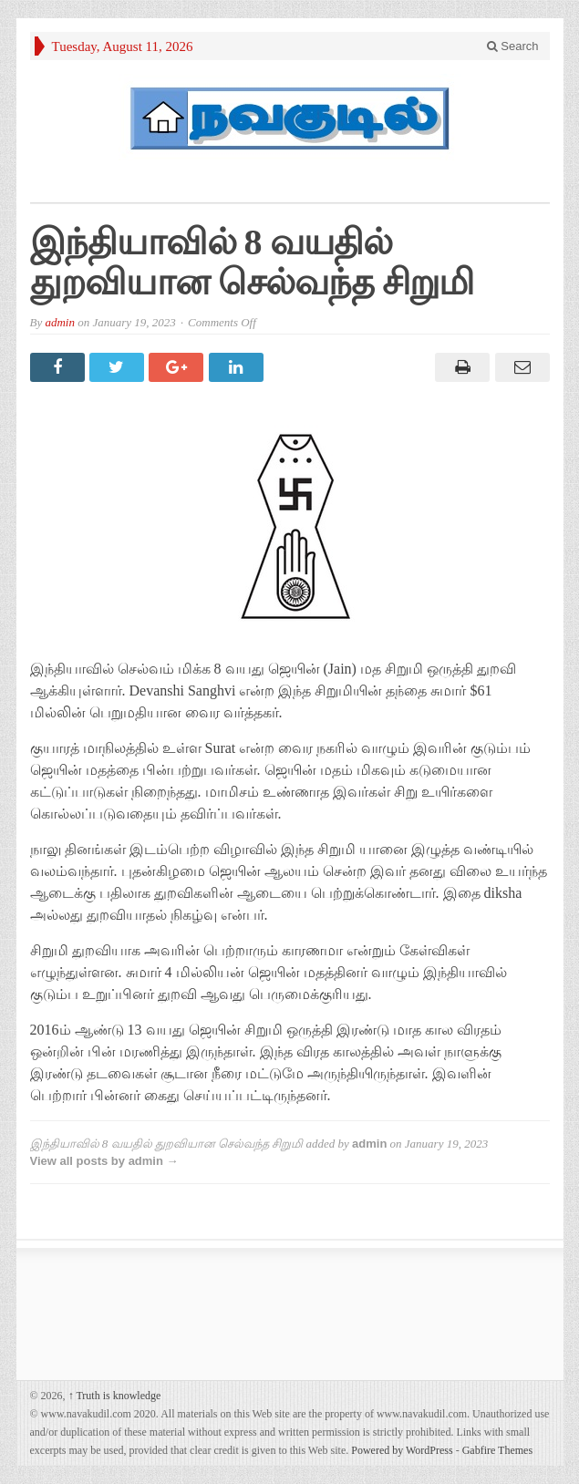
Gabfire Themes (497, 1450)
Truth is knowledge (114, 1395)
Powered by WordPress (401, 1450)
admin (60, 322)
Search (513, 46)
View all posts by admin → (104, 1161)
